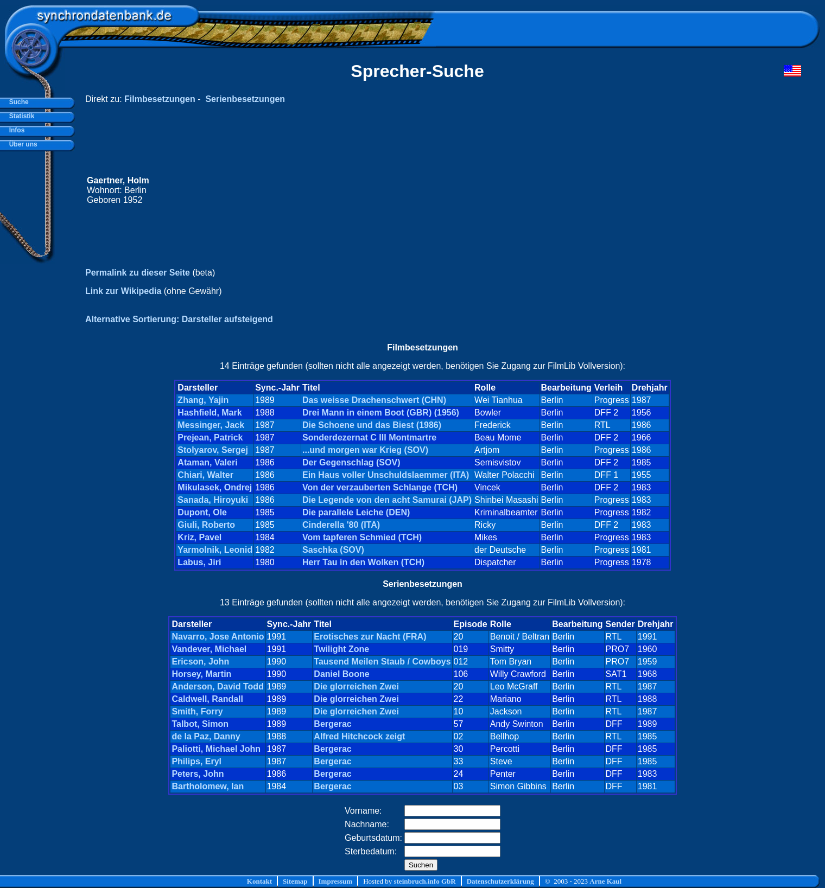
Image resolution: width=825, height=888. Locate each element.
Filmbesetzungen (159, 99)
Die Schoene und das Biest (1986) (371, 425)
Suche (17, 102)
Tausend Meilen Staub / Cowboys (382, 661)
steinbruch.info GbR (424, 881)
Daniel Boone (341, 674)
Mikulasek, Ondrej (214, 487)
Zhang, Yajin (203, 400)
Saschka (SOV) (333, 549)
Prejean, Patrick (210, 437)
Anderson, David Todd (217, 686)
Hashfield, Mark (209, 412)
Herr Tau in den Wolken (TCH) (363, 562)
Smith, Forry (197, 711)
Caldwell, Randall (207, 699)
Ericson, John (200, 661)
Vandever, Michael (209, 649)
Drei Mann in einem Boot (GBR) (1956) (380, 412)
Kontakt (259, 881)
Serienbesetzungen (245, 99)
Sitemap (295, 881)
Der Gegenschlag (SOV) (351, 462)
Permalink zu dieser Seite (137, 272)
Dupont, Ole (202, 512)
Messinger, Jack (210, 425)
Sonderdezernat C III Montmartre (369, 437)
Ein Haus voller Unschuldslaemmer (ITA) (385, 475)
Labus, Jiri (199, 562)
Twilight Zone (341, 649)
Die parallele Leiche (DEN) (356, 512)
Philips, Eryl (196, 761)
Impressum (336, 881)
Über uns (21, 144)
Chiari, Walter (205, 475)
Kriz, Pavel (199, 537)
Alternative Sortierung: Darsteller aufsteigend (179, 319)
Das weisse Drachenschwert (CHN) (374, 400)
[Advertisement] (595, 190)
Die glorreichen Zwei (356, 686)
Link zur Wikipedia (123, 291)
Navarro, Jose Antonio (218, 636)
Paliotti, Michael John (216, 748)
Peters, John (198, 773)
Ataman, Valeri (207, 462)
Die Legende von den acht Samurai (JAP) (387, 499)
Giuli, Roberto (206, 524)
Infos (14, 130)
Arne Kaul (605, 881)
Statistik (19, 116)
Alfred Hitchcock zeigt (359, 736)
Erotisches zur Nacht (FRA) (370, 636)
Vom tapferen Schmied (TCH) (362, 537)
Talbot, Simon (200, 724)
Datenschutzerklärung (500, 881)
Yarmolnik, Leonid (214, 549)
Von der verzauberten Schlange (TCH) (380, 487)
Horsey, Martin (201, 674)
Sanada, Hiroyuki (212, 499)
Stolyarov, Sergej (212, 450)
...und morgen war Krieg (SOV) (365, 450)
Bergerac (332, 724)
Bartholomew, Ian (208, 786)
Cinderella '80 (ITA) (341, 524)
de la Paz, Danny (206, 736)
